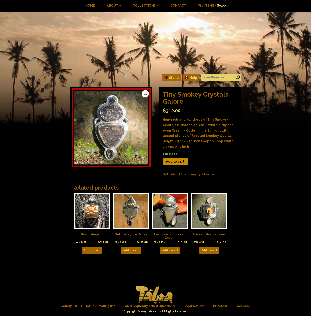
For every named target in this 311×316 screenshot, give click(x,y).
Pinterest (220, 306)
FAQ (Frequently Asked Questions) (149, 306)
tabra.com (154, 311)
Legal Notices (194, 306)
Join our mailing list (100, 306)
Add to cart (175, 161)
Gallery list (69, 306)
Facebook (243, 306)
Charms (208, 174)
